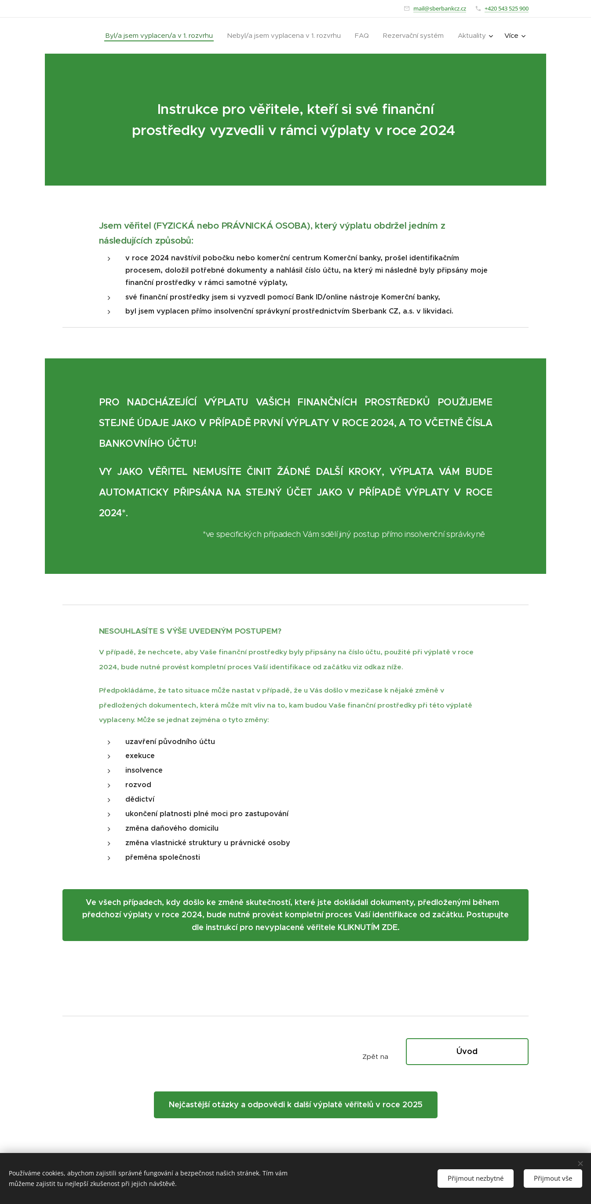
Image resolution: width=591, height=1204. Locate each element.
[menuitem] (161, 36)
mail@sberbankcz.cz (439, 8)
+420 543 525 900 (507, 8)
